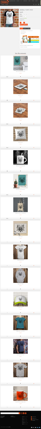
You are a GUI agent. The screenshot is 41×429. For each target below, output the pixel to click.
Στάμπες (4, 7)
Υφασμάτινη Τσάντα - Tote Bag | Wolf (20, 213)
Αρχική (1, 7)
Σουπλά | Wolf (20, 236)
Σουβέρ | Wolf (20, 118)
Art (5, 7)
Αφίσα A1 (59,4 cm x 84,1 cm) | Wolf (20, 71)
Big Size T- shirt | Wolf (20, 378)
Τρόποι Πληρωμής (2, 416)
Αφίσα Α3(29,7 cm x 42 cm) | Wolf (20, 189)
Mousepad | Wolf (20, 95)
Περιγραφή (21, 28)
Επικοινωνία (2, 417)
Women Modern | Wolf (20, 260)
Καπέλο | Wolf (20, 307)
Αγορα (7, 76)
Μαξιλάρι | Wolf (20, 142)
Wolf (6, 7)
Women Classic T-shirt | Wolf (20, 331)
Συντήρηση (29, 28)
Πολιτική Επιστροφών (13, 416)
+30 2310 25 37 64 (34, 416)
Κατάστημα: (21, 20)
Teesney (24, 20)
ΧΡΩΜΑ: (21, 14)
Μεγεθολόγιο (25, 28)
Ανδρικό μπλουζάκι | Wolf (20, 354)
